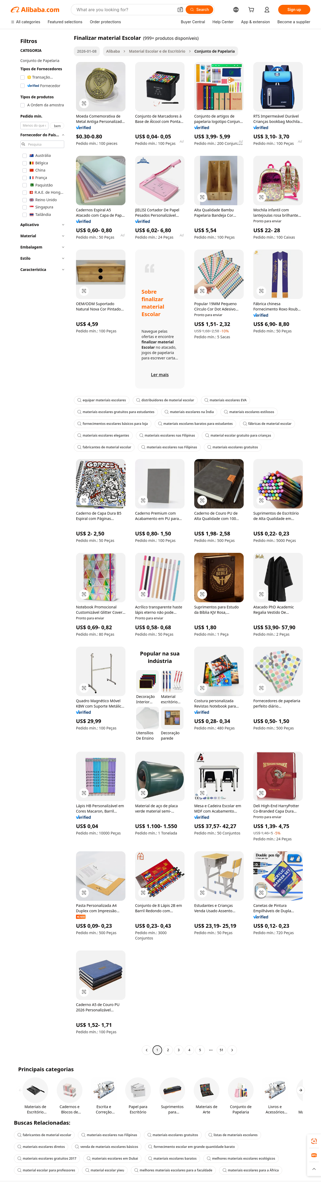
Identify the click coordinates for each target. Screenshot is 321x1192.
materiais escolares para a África (251, 1170)
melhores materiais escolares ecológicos (241, 1158)
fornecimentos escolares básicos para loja (112, 423)
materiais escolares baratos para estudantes (195, 423)
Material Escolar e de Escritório (157, 51)
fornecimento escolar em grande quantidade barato (191, 1146)
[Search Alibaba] (125, 10)
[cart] (252, 10)
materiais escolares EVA (225, 400)
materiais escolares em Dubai (112, 1158)
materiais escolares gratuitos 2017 (47, 1158)
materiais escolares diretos (41, 1146)
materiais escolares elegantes (103, 435)
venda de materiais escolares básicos (106, 1146)
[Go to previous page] (146, 1050)
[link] (314, 1141)
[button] (180, 9)
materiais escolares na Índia (189, 412)
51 (221, 1050)
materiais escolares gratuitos (232, 447)
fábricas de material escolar (267, 423)
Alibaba (113, 51)
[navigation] (40, 544)
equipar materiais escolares (101, 400)
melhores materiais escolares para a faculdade (173, 1170)
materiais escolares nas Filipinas (167, 435)
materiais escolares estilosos (249, 412)
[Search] (199, 9)
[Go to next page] (232, 1050)
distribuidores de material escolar (165, 400)
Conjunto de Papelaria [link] (214, 51)
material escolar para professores (46, 1170)
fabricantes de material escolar (104, 447)
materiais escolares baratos (172, 1158)
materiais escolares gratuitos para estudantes (115, 412)
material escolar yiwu (104, 1170)
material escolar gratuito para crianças (238, 435)
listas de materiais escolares (233, 1135)
